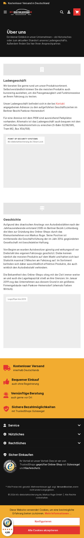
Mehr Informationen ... (58, 513)
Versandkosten (64, 486)
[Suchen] (61, 12)
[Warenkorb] (77, 12)
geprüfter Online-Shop (49, 464)
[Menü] (5, 12)
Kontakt (60, 103)
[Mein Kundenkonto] (68, 12)
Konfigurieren (43, 521)
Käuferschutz (32, 468)
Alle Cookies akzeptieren (43, 530)
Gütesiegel (73, 464)
